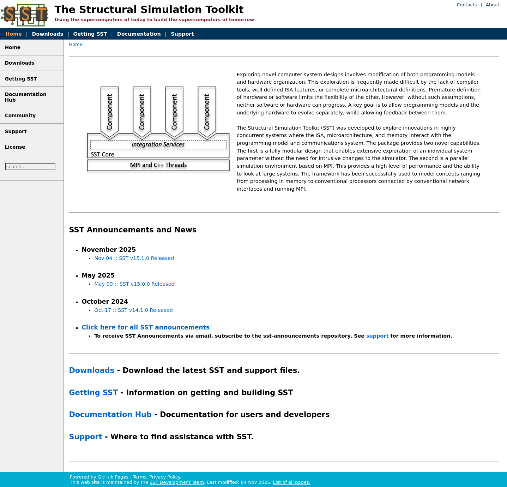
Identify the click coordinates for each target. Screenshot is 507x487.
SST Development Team (177, 482)
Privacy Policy (164, 477)
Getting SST (90, 34)
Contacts (467, 4)
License (15, 147)
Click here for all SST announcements (146, 327)
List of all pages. (291, 482)
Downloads (47, 34)
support (377, 336)
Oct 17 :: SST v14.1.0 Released (133, 310)
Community (20, 115)
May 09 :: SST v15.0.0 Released (134, 284)
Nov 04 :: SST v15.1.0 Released (134, 258)
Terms (139, 477)
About (492, 4)
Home (13, 34)
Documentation (139, 34)
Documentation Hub (110, 414)
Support (182, 34)
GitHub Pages (113, 477)
